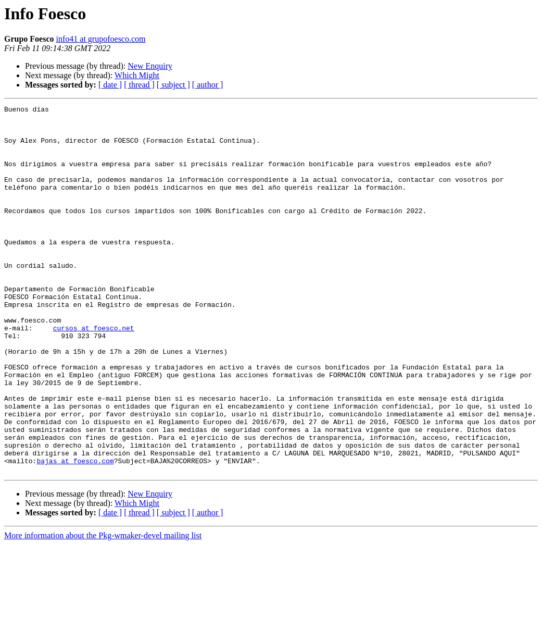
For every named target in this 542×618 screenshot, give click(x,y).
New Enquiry (150, 65)
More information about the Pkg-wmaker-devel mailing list (102, 608)
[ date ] (110, 84)
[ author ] (207, 84)
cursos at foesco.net (93, 373)
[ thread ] (139, 84)
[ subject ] (173, 84)
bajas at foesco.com (75, 532)
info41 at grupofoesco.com (101, 38)
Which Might (137, 75)
